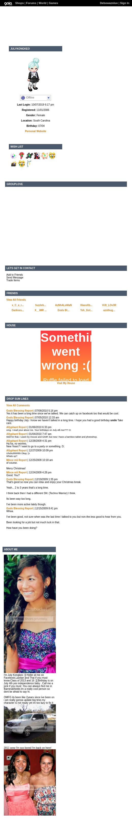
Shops (19, 3)
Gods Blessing (15, 410)
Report (29, 410)
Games (53, 3)
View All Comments (18, 405)
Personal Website (35, 131)
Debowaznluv (109, 3)
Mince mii (12, 460)
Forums (31, 3)
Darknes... (18, 310)
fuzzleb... (40, 305)
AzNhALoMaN (63, 305)
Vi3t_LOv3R (109, 305)
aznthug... (109, 310)
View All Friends (16, 299)
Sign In (124, 3)
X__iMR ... (40, 310)
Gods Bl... (64, 310)
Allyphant (12, 427)
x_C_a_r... (18, 305)
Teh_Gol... (86, 310)
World (42, 3)
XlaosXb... (86, 305)
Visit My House (66, 383)
